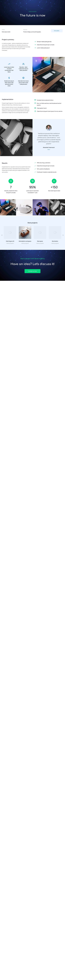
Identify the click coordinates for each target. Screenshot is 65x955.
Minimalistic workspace (25, 241)
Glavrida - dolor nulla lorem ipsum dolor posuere (23, 68)
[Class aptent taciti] (35, 108)
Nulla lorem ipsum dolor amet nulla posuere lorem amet (9, 83)
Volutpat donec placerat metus (45, 100)
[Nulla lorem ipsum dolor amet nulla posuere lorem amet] (9, 78)
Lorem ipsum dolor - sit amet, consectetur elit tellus (9, 69)
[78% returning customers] (48, 163)
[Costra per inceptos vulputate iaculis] (48, 172)
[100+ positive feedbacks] (48, 169)
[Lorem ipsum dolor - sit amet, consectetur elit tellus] (9, 64)
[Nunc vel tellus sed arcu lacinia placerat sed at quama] (35, 103)
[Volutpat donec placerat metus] (35, 100)
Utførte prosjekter (32, 11)
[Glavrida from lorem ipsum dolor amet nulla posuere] (23, 78)
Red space (40, 241)
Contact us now (32, 271)
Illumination (55, 241)
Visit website (56, 30)
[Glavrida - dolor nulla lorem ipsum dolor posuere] (23, 64)
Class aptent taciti (42, 108)
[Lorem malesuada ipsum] (48, 48)
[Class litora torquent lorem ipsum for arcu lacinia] (35, 111)
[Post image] (10, 232)
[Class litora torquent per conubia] (48, 45)
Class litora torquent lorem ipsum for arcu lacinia (49, 111)
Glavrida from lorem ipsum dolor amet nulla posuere (23, 82)
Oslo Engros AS (10, 241)
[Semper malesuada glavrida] (48, 42)
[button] (1, 207)
